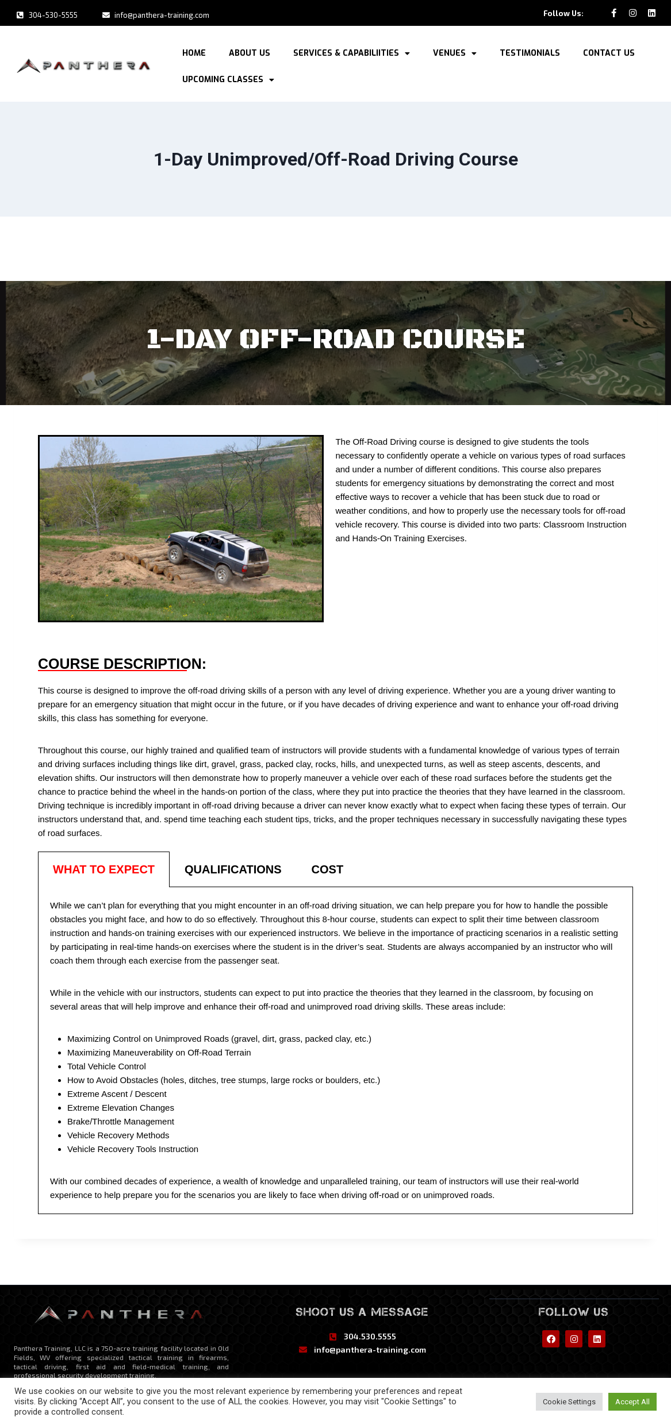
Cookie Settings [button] (569, 1401)
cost (328, 867)
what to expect (104, 867)
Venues (455, 51)
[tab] (104, 867)
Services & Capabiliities (351, 51)
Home (194, 51)
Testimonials (530, 51)
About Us (249, 51)
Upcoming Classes (228, 78)
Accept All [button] (632, 1401)
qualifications (233, 867)
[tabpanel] (335, 1048)
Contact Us (609, 51)
